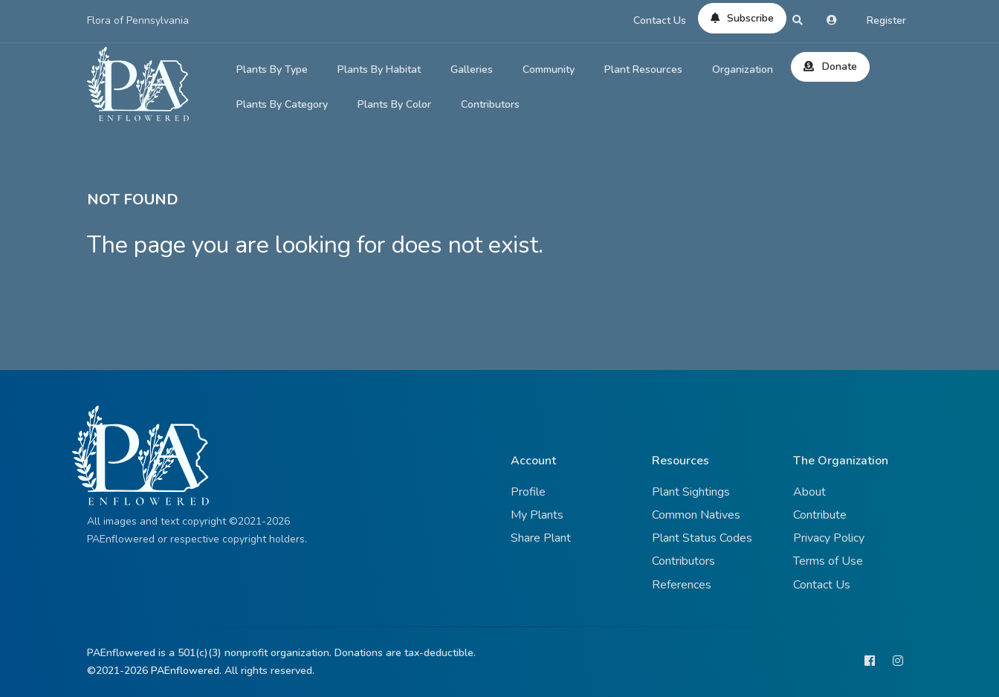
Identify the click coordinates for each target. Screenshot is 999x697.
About (809, 492)
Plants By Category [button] (282, 104)
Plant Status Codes (702, 538)
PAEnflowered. (186, 671)
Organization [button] (742, 69)
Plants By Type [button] (272, 69)
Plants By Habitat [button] (379, 69)
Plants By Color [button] (394, 104)
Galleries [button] (471, 69)
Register (886, 20)
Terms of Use (828, 561)
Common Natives (696, 515)
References (681, 585)
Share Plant (541, 538)
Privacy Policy (828, 538)
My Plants (537, 515)
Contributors (490, 104)
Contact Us (659, 20)
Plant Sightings (691, 492)
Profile (528, 492)
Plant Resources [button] (643, 69)
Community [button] (549, 69)
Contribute (820, 515)
